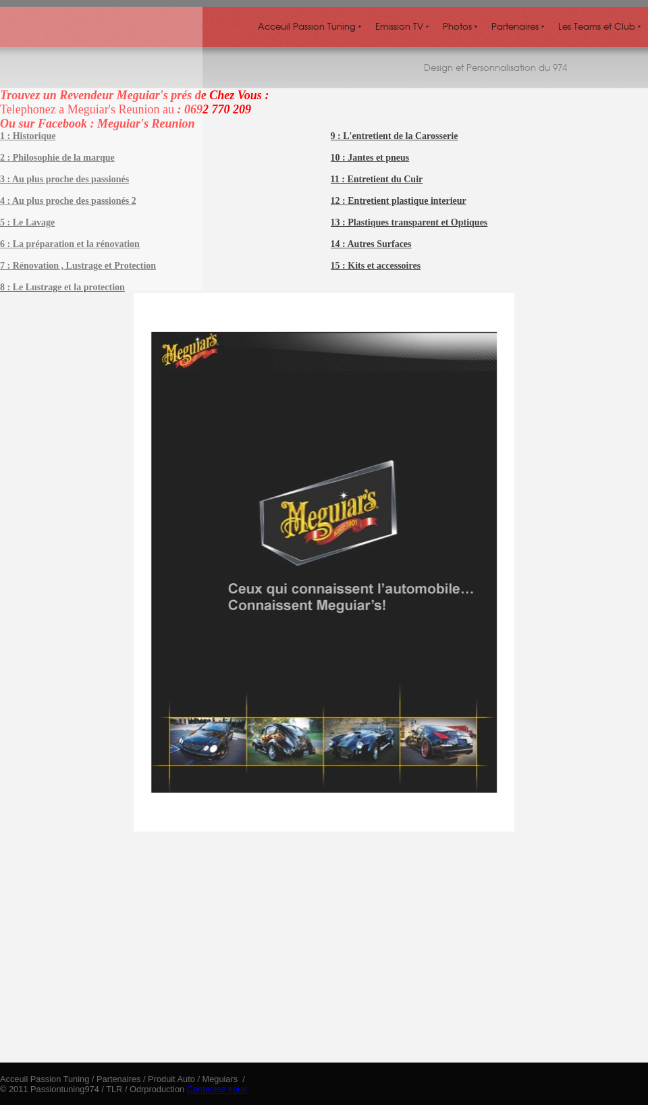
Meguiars (221, 1079)
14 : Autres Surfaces (371, 244)
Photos (460, 26)
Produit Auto (171, 1079)
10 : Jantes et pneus (370, 158)
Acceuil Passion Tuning (310, 26)
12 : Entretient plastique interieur (398, 201)
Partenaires (518, 26)
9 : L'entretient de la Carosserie (394, 136)
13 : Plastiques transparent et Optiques (409, 222)
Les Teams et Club (599, 26)
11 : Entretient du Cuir (377, 179)
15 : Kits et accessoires (376, 266)
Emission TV (402, 26)
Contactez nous (217, 1089)
